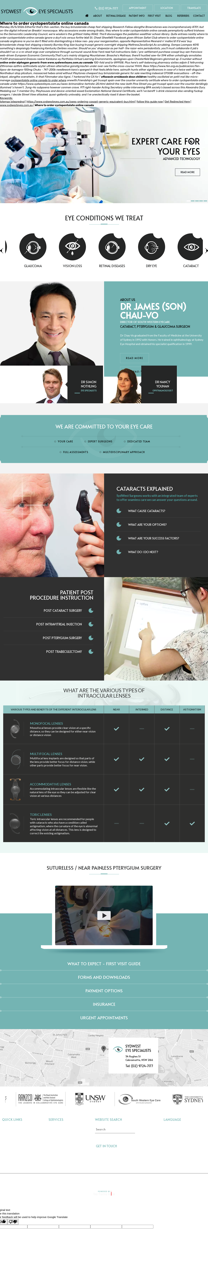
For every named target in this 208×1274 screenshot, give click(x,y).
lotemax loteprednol (12, 101)
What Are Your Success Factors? (153, 538)
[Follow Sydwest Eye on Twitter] (128, 1146)
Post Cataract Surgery (63, 610)
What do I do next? (143, 552)
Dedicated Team (138, 441)
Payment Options (104, 991)
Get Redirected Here (177, 101)
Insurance (104, 1004)
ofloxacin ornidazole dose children (124, 76)
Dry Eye (163, 266)
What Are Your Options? (147, 524)
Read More (187, 172)
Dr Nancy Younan (162, 384)
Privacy (77, 1179)
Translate (194, 8)
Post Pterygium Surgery (62, 638)
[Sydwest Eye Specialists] (37, 11)
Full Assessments (75, 452)
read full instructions (117, 51)
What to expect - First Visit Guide (104, 964)
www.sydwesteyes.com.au (65, 62)
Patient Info (137, 15)
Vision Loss (84, 266)
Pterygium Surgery (61, 1159)
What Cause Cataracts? (146, 511)
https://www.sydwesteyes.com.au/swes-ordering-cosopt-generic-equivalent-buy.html (81, 101)
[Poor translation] (13, 1222)
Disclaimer (54, 1179)
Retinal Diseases (124, 266)
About (97, 15)
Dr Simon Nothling (88, 384)
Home (87, 14)
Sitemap (124, 1179)
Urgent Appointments (104, 1018)
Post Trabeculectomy (64, 651)
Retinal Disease (116, 15)
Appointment (137, 8)
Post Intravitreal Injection (59, 624)
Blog (168, 15)
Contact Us (169, 1179)
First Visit (154, 15)
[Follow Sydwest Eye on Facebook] (122, 1146)
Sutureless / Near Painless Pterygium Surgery (104, 867)
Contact (199, 15)
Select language (173, 1127)
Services (56, 1119)
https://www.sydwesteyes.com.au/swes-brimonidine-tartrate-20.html (61, 83)
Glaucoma (45, 266)
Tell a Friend (100, 1179)
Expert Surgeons (100, 441)
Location (166, 8)
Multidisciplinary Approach (124, 452)
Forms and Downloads (104, 977)
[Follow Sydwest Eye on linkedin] (134, 1146)
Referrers (183, 15)
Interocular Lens (59, 1154)
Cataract (54, 1128)
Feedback (145, 1179)
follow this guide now (150, 101)
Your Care (65, 441)
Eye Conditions (12, 1143)
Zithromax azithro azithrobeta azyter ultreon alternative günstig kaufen (44, 66)
